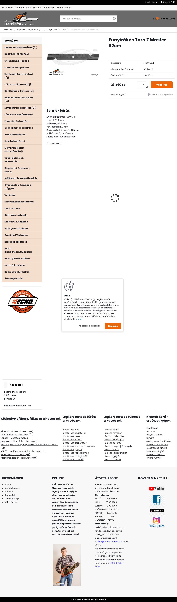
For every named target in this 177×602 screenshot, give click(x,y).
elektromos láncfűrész (158, 441)
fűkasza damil (111, 429)
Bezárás (113, 325)
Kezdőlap (8, 29)
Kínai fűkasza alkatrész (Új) (15, 454)
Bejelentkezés (152, 2)
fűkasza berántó (113, 443)
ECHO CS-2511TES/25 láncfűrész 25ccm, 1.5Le (126, 186)
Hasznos (37, 7)
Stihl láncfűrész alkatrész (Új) (17, 434)
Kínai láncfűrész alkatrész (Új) (17, 431)
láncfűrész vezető (72, 439)
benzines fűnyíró (155, 451)
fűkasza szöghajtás (114, 439)
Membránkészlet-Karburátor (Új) (19, 457)
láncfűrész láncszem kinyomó (79, 446)
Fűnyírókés (52, 29)
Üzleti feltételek (23, 7)
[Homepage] (3, 7)
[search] (114, 19)
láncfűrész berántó (73, 459)
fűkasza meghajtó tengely (118, 446)
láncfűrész (152, 428)
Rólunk (9, 7)
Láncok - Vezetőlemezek (14, 438)
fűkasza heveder (113, 433)
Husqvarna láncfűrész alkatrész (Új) (20, 441)
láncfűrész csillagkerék (75, 456)
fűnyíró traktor (154, 434)
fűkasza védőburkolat (115, 452)
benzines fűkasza (155, 454)
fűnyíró (150, 438)
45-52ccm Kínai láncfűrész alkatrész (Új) (23, 451)
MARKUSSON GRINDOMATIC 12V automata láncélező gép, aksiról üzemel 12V (158, 196)
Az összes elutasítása (89, 326)
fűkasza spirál (111, 449)
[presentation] (48, 193)
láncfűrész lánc (71, 429)
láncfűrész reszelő (72, 436)
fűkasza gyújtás (112, 456)
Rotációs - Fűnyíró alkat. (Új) (29, 29)
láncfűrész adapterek (74, 433)
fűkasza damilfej (112, 459)
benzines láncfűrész (157, 444)
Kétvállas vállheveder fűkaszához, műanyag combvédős (93, 188)
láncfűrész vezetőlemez (76, 452)
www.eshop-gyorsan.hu (94, 599)
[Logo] (21, 19)
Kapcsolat (49, 7)
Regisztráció (169, 2)
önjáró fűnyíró (154, 457)
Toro (64, 29)
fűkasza (150, 431)
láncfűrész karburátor (75, 443)
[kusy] (141, 84)
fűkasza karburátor (114, 436)
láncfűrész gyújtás (72, 449)
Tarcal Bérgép (64, 7)
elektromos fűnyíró (156, 447)
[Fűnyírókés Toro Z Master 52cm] (73, 57)
